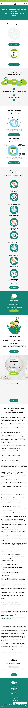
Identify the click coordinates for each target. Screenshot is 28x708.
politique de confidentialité (14, 670)
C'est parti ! (14, 674)
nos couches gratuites (6, 618)
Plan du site (14, 698)
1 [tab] (11, 283)
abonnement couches (5, 424)
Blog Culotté (14, 685)
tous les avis (14, 400)
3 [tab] (16, 283)
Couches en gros (14, 692)
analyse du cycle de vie (16, 646)
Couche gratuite (14, 693)
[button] (2, 706)
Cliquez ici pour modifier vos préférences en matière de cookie (12, 704)
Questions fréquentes (14, 697)
